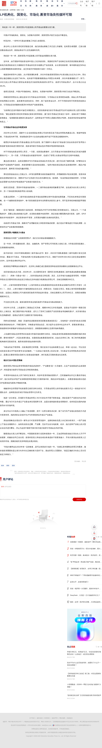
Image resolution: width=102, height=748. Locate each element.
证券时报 (12, 10)
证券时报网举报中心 (85, 725)
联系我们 (47, 718)
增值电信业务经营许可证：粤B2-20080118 (37, 721)
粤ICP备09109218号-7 (15, 721)
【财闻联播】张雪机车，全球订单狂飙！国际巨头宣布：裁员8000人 (86, 568)
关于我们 (32, 718)
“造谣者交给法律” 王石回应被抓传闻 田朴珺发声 (84, 695)
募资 (7, 465)
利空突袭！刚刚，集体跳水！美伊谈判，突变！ (86, 555)
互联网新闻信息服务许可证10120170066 (65, 721)
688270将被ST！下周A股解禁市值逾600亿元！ (86, 575)
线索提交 (70, 718)
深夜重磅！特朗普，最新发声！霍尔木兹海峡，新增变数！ (86, 542)
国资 (13, 465)
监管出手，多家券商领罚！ (79, 582)
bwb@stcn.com (46, 725)
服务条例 (40, 718)
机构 (2, 465)
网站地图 (62, 718)
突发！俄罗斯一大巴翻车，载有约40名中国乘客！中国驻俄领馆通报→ (86, 588)
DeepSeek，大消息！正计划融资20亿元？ (85, 595)
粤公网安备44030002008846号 (89, 721)
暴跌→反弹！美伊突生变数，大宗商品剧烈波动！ (86, 602)
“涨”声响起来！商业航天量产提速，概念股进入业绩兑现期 (86, 562)
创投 (18, 10)
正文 (22, 10)
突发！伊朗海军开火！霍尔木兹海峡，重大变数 (86, 548)
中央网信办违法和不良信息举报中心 (65, 725)
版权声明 (55, 718)
